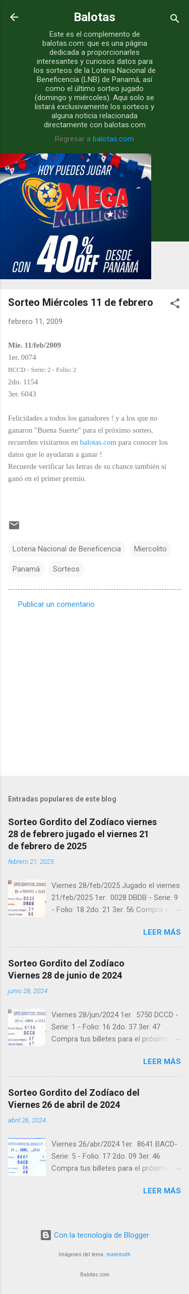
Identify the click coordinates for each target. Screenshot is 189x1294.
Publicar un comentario (56, 604)
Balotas (94, 17)
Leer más (162, 932)
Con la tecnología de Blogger (94, 1235)
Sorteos (66, 569)
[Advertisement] (94, 689)
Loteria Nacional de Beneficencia (67, 548)
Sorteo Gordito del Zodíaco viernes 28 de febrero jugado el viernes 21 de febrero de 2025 (82, 834)
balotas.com (113, 138)
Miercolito (150, 548)
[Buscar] (175, 20)
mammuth (118, 1254)
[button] (175, 305)
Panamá (26, 569)
